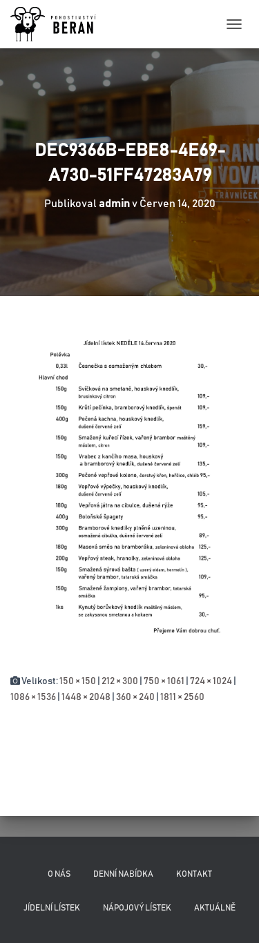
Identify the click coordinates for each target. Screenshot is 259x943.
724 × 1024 (211, 681)
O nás (59, 874)
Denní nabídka (123, 874)
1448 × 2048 (86, 697)
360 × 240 (135, 697)
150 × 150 (77, 681)
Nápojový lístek (137, 908)
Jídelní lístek (51, 908)
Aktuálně (215, 908)
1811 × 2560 (182, 697)
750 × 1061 (164, 681)
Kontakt (194, 874)
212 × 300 (120, 681)
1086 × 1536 (33, 697)
